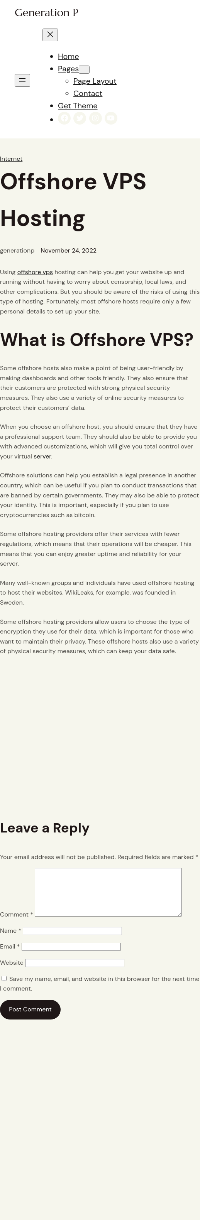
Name (10, 940)
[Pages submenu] (84, 70)
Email (10, 956)
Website (12, 972)
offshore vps (35, 272)
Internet (11, 159)
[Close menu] (50, 35)
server (42, 456)
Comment (16, 924)
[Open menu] (22, 80)
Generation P (46, 12)
